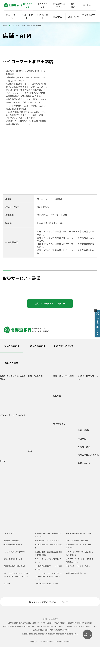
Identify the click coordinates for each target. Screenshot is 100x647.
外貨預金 (33, 427)
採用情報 (73, 5)
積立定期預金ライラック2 (40, 412)
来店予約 (82, 438)
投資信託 (33, 419)
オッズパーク (85, 404)
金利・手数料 (84, 430)
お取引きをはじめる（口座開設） (12, 377)
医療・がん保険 (36, 456)
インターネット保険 (37, 490)
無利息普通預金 (36, 388)
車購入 (57, 436)
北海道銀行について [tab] (64, 346)
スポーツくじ (85, 401)
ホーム (5, 25)
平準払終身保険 (36, 479)
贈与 (56, 384)
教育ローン (6, 477)
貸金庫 (82, 408)
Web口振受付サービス (88, 393)
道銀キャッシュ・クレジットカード (89, 421)
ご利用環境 (6, 445)
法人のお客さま (42, 5)
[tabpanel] (50, 445)
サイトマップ (9, 533)
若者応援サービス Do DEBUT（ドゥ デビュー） (13, 402)
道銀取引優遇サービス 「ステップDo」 (13, 395)
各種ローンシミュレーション (13, 510)
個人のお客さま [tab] (11, 346)
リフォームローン (8, 481)
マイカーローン (8, 473)
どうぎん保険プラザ (37, 494)
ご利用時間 (6, 430)
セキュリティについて (10, 449)
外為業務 (57, 396)
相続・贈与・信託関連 (63, 375)
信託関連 (58, 388)
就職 (56, 432)
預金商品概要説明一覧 (38, 416)
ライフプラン (59, 424)
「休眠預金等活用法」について (46, 583)
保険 (30, 451)
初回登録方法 (7, 426)
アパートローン (8, 499)
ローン (3, 460)
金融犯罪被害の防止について (77, 573)
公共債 (32, 423)
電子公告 (7, 583)
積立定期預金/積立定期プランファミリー (39, 407)
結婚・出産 (59, 440)
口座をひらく (7, 383)
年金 (81, 412)
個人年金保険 (35, 467)
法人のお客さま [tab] (37, 346)
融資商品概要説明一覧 (10, 514)
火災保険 (6, 469)
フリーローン (7, 488)
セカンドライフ (61, 451)
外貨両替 (58, 408)
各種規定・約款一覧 (9, 518)
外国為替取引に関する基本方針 (46, 540)
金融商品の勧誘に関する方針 (15, 566)
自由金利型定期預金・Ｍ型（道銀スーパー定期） (39, 396)
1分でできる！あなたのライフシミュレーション (40, 438)
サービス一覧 (7, 434)
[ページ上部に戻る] (87, 634)
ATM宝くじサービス (87, 383)
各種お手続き (84, 447)
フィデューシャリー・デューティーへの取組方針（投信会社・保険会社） (48, 576)
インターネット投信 (9, 441)
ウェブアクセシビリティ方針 (77, 540)
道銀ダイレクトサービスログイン (11, 421)
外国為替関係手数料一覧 (64, 416)
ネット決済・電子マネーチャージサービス (89, 388)
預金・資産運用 (35, 375)
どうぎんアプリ (8, 387)
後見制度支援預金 (37, 392)
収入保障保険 (35, 463)
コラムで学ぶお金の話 (88, 455)
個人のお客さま (28, 5)
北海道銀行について (59, 5)
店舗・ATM (15, 25)
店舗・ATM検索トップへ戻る (50, 303)
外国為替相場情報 (61, 412)
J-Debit (83, 416)
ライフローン (7, 484)
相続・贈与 (59, 455)
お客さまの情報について (13, 559)
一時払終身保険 (36, 475)
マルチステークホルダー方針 (78, 566)
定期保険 (33, 471)
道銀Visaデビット (8, 407)
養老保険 (33, 482)
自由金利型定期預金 (37, 402)
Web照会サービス (9, 452)
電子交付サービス (9, 437)
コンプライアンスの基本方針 (14, 551)
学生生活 (58, 429)
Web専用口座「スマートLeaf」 (13, 391)
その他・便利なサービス (88, 377)
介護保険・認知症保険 (38, 460)
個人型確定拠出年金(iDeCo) (37, 432)
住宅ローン (6, 465)
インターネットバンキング (12, 415)
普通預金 (33, 380)
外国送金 (58, 401)
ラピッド (5, 503)
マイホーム (59, 447)
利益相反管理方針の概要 (13, 544)
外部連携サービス (86, 397)
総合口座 (33, 384)
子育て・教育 (60, 444)
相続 (56, 380)
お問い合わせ (84, 463)
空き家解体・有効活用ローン (13, 507)
